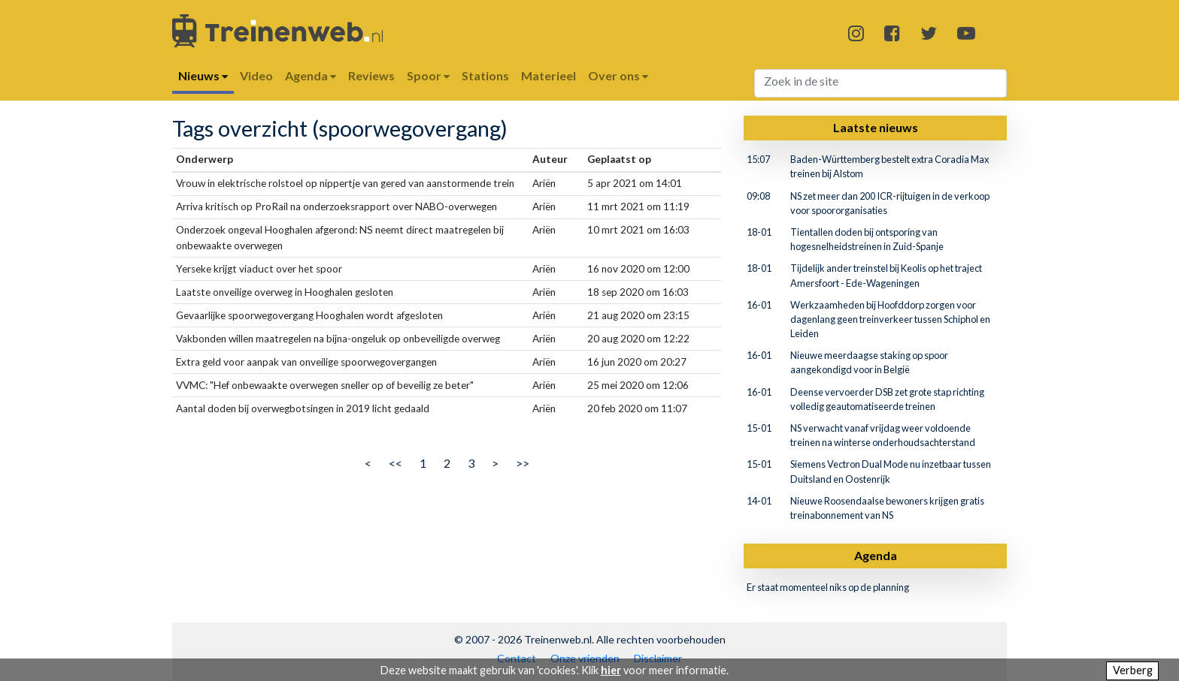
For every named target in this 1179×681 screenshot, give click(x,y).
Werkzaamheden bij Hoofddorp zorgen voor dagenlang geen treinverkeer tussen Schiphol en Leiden (890, 319)
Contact (516, 658)
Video (256, 75)
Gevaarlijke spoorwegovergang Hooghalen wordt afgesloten (309, 315)
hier (611, 670)
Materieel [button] (548, 75)
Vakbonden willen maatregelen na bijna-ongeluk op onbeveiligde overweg (338, 339)
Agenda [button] (310, 75)
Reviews (371, 75)
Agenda (875, 555)
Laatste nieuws (875, 127)
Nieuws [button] (203, 75)
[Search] (881, 83)
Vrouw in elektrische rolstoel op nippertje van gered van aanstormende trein (345, 183)
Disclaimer (658, 658)
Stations (485, 75)
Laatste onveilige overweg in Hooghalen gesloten (284, 292)
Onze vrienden (585, 658)
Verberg (1133, 670)
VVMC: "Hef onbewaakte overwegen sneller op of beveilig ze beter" (325, 385)
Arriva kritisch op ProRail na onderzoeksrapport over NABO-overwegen (336, 206)
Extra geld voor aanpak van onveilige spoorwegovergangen (306, 362)
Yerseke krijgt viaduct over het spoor (259, 269)
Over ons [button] (618, 75)
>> (522, 463)
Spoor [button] (428, 75)
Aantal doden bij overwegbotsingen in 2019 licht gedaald (302, 408)
